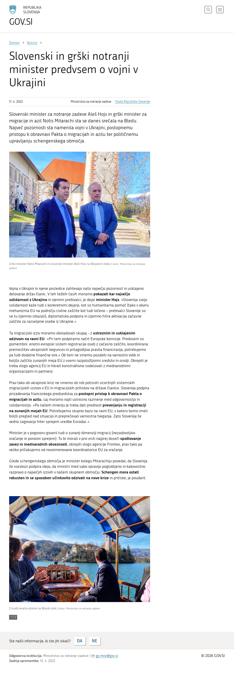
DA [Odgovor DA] (79, 641)
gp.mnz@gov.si (107, 656)
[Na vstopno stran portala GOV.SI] (38, 15)
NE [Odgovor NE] (94, 641)
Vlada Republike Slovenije (132, 102)
